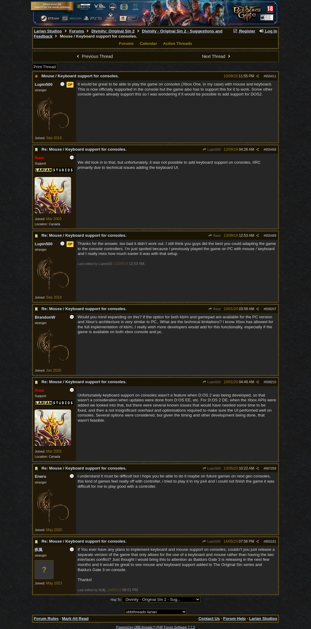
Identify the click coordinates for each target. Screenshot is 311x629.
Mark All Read (75, 618)
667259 (270, 468)
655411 (270, 76)
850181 (270, 541)
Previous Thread (94, 56)
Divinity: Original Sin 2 (113, 31)
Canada (54, 224)
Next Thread (217, 56)
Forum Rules (46, 618)
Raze (214, 235)
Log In (268, 31)
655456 (270, 149)
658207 (270, 309)
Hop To (116, 599)
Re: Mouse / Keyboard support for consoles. (83, 149)
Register (244, 31)
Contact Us (209, 618)
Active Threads (177, 43)
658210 (270, 382)
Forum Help (234, 618)
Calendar (148, 43)
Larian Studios (48, 31)
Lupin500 (212, 149)
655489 (270, 235)
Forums (76, 31)
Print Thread (44, 67)
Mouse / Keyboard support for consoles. (80, 76)
